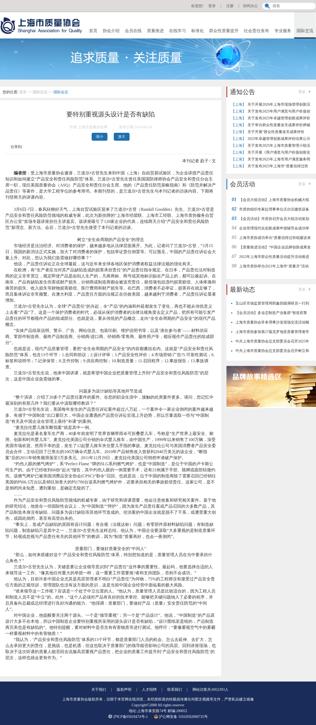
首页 (93, 30)
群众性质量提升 (224, 30)
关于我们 (98, 690)
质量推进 (155, 30)
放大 (121, 137)
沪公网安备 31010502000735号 (181, 717)
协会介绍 (111, 30)
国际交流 (305, 30)
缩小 (99, 137)
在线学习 (177, 30)
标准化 (197, 30)
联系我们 (174, 690)
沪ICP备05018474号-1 (128, 717)
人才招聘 (149, 690)
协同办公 (250, 6)
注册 (230, 6)
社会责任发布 (256, 30)
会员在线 (133, 30)
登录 (212, 6)
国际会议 (60, 92)
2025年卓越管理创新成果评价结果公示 (279, 139)
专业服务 (282, 30)
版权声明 (124, 690)
